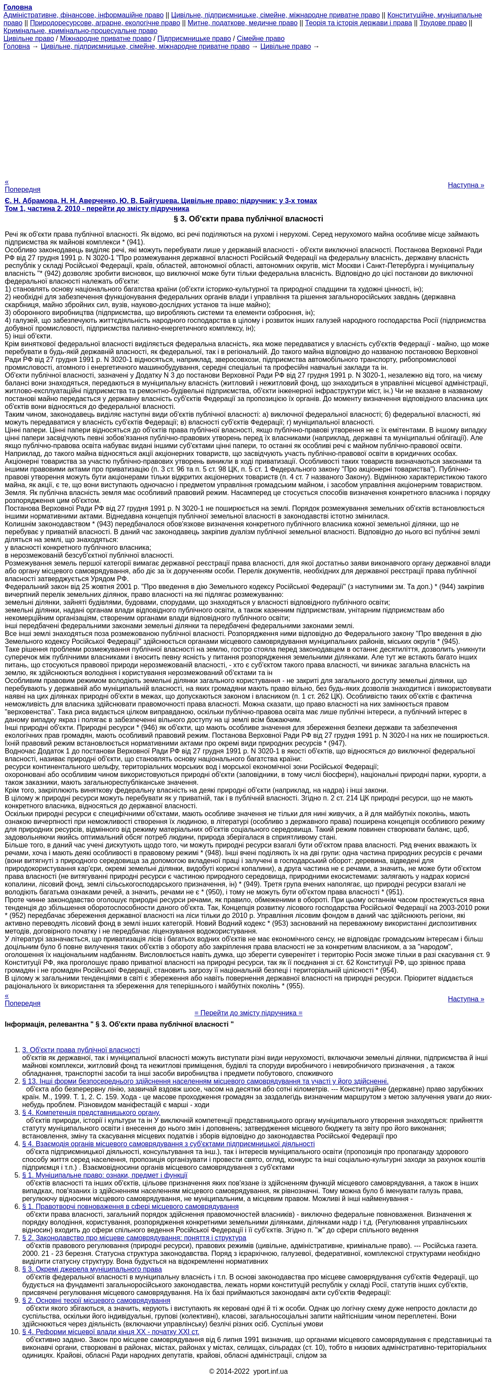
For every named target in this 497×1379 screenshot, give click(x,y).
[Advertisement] (248, 111)
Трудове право (443, 23)
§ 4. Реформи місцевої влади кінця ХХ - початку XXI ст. (110, 1331)
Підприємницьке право (194, 38)
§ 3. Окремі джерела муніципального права (92, 1269)
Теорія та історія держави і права (358, 23)
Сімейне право (261, 38)
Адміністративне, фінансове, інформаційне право (83, 15)
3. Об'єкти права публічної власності (81, 1050)
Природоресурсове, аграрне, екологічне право (105, 23)
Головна (16, 46)
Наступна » (466, 185)
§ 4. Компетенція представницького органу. (91, 1112)
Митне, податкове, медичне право (243, 23)
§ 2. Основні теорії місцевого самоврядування (96, 1300)
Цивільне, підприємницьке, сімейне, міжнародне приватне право (275, 15)
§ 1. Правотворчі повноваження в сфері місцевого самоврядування (130, 1206)
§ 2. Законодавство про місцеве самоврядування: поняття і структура (134, 1238)
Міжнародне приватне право (106, 38)
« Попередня (22, 185)
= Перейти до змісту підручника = (248, 1013)
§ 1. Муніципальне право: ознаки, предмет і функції (104, 1175)
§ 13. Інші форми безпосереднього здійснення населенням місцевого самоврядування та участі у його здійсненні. (205, 1081)
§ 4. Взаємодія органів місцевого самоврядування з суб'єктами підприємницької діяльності (168, 1144)
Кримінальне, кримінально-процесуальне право (80, 30)
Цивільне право (28, 38)
